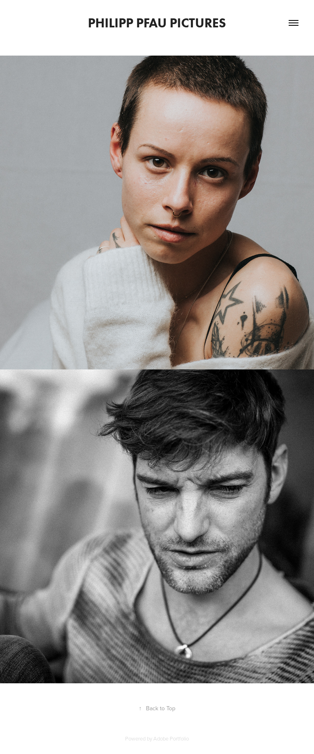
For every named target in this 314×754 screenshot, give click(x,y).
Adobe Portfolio (171, 738)
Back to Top (157, 708)
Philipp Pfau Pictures (157, 23)
